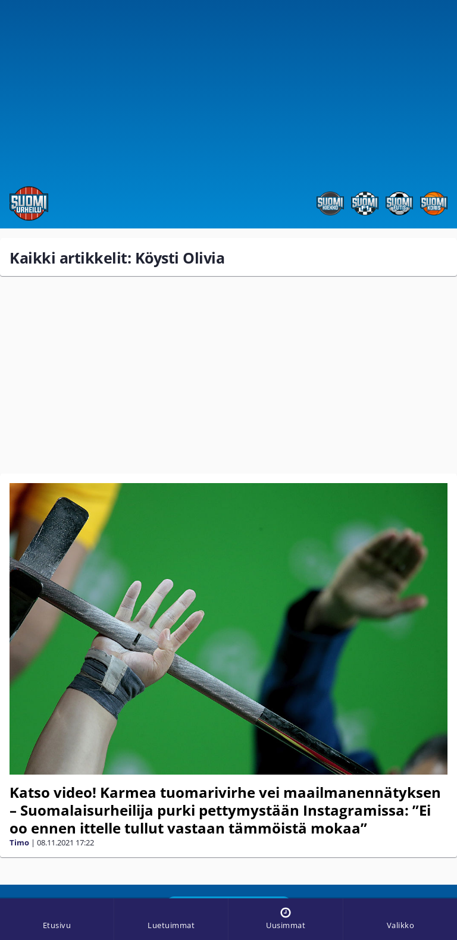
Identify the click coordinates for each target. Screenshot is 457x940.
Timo (19, 842)
